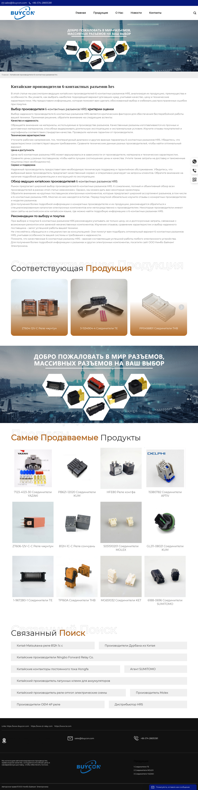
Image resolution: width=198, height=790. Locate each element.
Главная (5, 75)
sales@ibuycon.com (16, 3)
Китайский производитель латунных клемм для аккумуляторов (63, 680)
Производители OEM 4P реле (38, 704)
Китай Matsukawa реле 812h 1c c (40, 645)
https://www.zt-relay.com (42, 726)
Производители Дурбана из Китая (130, 645)
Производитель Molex (152, 692)
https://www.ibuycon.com (18, 726)
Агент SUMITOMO (143, 669)
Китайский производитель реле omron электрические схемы (62, 692)
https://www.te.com (62, 726)
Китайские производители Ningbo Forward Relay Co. (55, 657)
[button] (181, 307)
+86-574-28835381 (42, 3)
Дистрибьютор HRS (129, 704)
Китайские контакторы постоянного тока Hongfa (53, 669)
